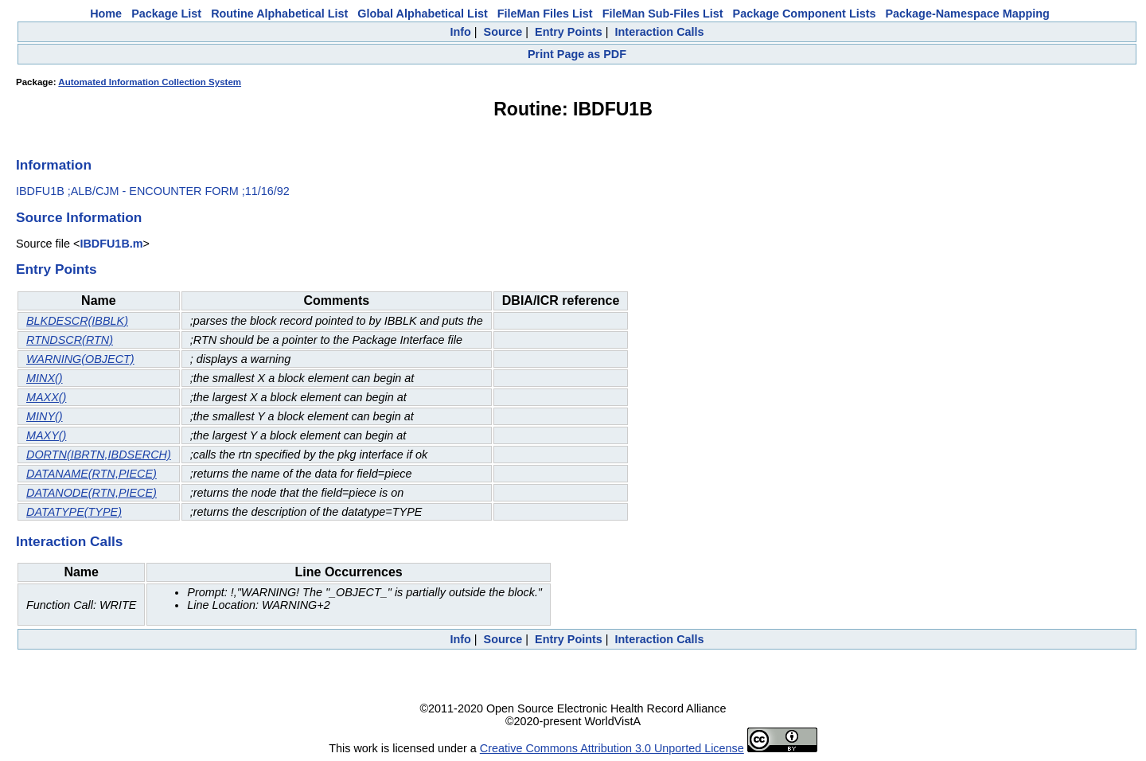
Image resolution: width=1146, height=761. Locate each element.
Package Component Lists (804, 13)
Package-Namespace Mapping (968, 13)
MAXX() (46, 397)
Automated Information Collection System (149, 82)
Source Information (79, 217)
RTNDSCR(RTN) (69, 340)
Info (460, 31)
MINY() (44, 416)
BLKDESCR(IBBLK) (77, 320)
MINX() (44, 378)
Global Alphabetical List (422, 13)
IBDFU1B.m (111, 243)
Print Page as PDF (577, 54)
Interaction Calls (659, 31)
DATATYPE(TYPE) (74, 511)
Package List (166, 13)
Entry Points (568, 31)
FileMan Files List (545, 13)
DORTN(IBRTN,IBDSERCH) (98, 454)
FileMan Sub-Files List (662, 13)
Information (54, 165)
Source (503, 31)
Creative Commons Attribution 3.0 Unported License (612, 748)
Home (106, 13)
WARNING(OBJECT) (80, 359)
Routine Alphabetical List (279, 13)
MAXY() (46, 435)
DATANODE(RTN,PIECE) (91, 492)
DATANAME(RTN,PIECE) (91, 473)
